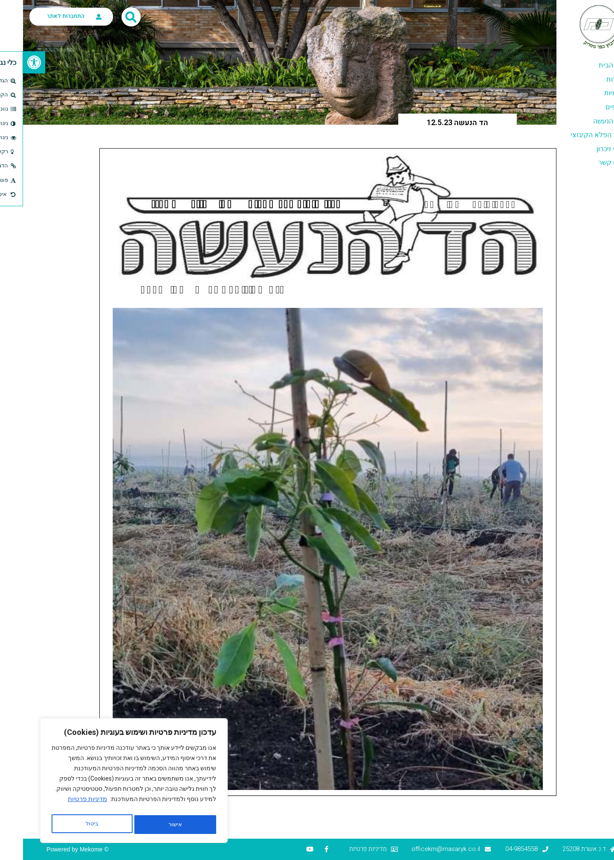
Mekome (68, 849)
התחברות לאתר (42, 16)
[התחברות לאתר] (75, 16)
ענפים (591, 107)
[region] (111, 783)
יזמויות (590, 93)
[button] (11, 62)
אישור (69, 824)
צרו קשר (587, 162)
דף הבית (588, 65)
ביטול (149, 824)
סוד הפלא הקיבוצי (573, 134)
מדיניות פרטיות (64, 803)
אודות (591, 79)
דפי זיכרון (586, 148)
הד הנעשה (585, 121)
